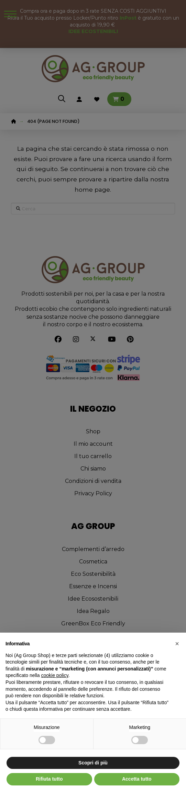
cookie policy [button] (54, 675)
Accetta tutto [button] (137, 779)
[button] (177, 643)
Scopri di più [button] (93, 762)
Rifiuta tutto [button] (49, 779)
